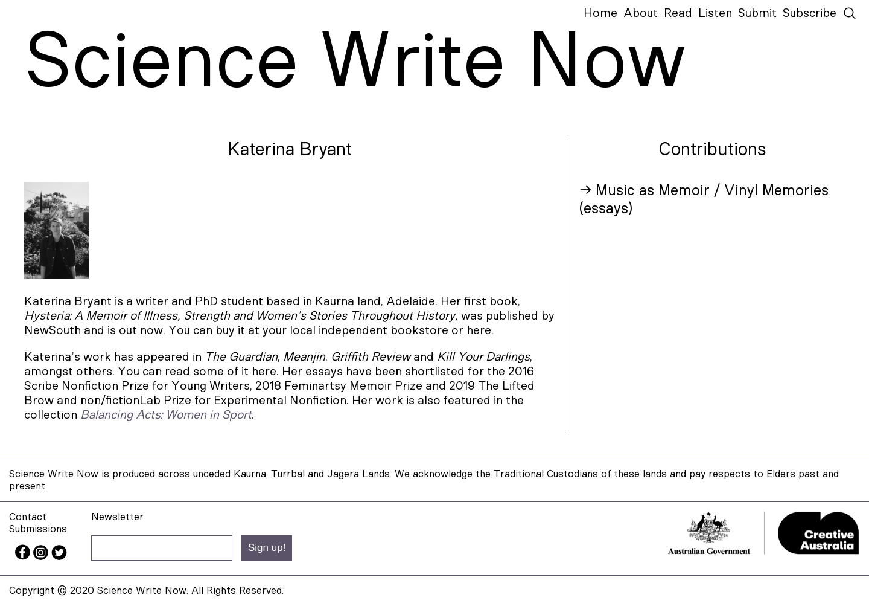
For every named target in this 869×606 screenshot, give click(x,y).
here (264, 372)
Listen (715, 13)
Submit (757, 13)
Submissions (38, 529)
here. (480, 330)
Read (678, 13)
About (640, 13)
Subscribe (809, 13)
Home (600, 13)
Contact (27, 517)
